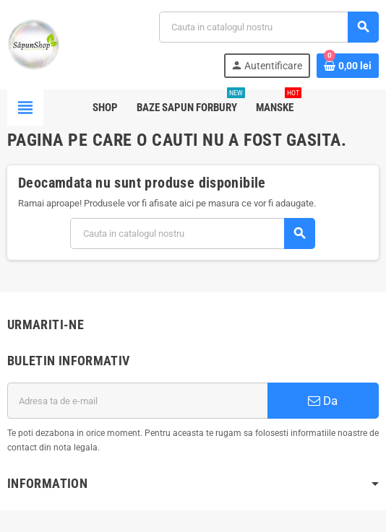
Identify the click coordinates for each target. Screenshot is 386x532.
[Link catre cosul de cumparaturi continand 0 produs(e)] (348, 65)
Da (323, 400)
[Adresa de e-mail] (137, 401)
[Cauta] (268, 27)
